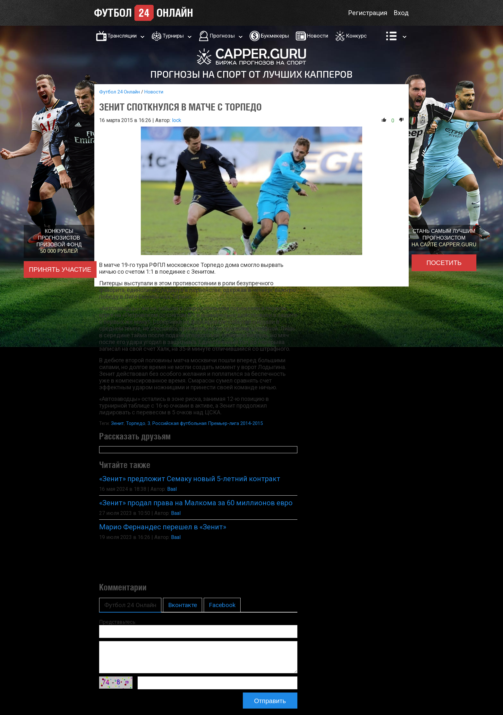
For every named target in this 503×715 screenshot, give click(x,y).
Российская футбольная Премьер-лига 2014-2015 (207, 423)
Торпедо (135, 423)
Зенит (117, 423)
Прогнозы (222, 35)
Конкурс (356, 35)
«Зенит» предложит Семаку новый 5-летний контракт (189, 479)
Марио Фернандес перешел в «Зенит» (162, 527)
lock (176, 120)
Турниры (173, 35)
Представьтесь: (117, 622)
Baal (172, 489)
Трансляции (122, 35)
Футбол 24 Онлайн (119, 92)
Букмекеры (275, 35)
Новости (317, 35)
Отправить (270, 700)
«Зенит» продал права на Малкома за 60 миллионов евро (196, 503)
